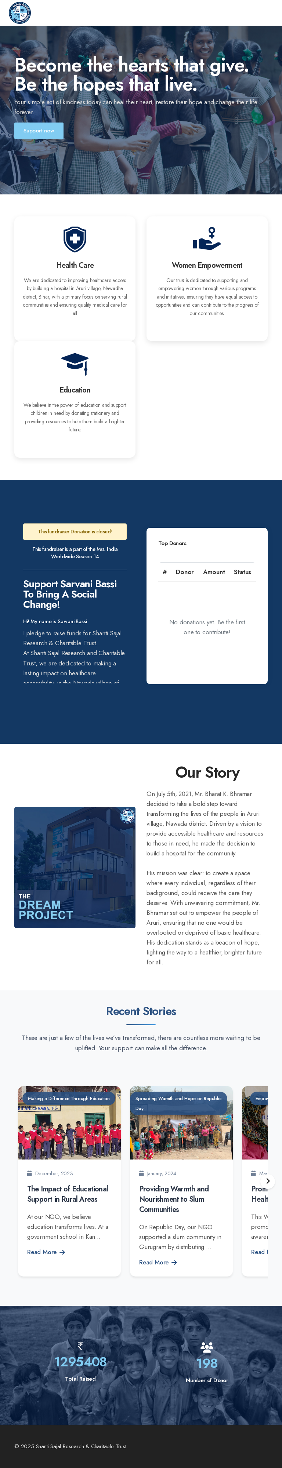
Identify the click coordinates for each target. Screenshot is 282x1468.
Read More (46, 1252)
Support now (39, 131)
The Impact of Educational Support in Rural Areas (67, 1194)
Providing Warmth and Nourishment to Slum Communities (174, 1199)
